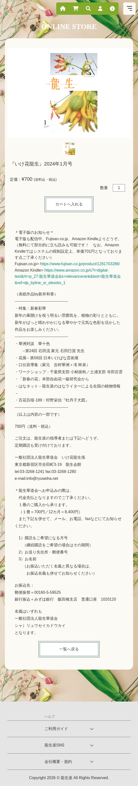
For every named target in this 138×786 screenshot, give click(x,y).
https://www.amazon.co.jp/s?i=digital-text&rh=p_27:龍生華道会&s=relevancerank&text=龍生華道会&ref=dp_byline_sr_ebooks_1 (68, 276)
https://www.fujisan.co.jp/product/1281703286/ (80, 264)
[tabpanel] (69, 93)
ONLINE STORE (69, 26)
